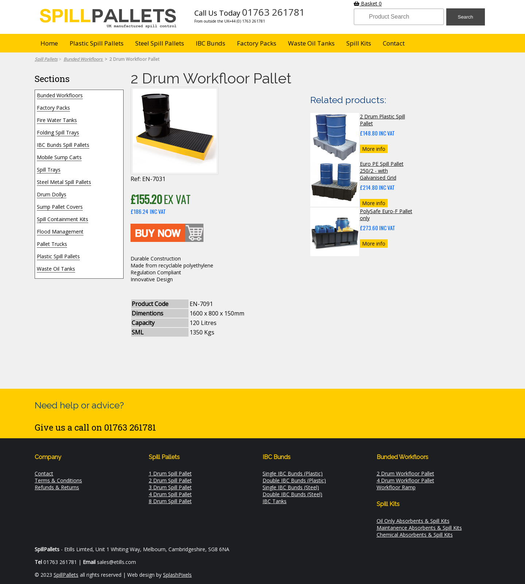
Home (49, 43)
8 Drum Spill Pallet (170, 501)
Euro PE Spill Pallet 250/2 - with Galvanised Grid (382, 170)
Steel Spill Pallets (159, 43)
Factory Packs (256, 43)
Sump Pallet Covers (60, 206)
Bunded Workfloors (60, 95)
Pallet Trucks (52, 243)
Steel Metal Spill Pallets (64, 182)
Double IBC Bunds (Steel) (292, 494)
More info (373, 148)
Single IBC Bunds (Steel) (290, 487)
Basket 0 (368, 3)
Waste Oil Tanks (311, 43)
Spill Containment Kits (62, 219)
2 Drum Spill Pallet (170, 480)
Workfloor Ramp (396, 487)
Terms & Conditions (58, 480)
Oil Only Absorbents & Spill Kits (413, 520)
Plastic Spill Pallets (97, 43)
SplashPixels (177, 574)
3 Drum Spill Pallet (170, 487)
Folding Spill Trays (58, 132)
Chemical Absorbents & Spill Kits (415, 534)
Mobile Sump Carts (59, 157)
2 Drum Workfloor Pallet (405, 473)
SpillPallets (66, 574)
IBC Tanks (274, 501)
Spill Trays (49, 169)
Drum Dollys (51, 194)
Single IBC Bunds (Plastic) (292, 473)
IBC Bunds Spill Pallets (63, 144)
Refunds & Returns (57, 487)
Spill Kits (358, 43)
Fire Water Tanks (57, 120)
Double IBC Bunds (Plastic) (294, 480)
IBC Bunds (210, 43)
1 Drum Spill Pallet (170, 473)
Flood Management (60, 231)
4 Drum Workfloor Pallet (405, 480)
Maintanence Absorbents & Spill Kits (419, 527)
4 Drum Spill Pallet (170, 494)
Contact (394, 43)
